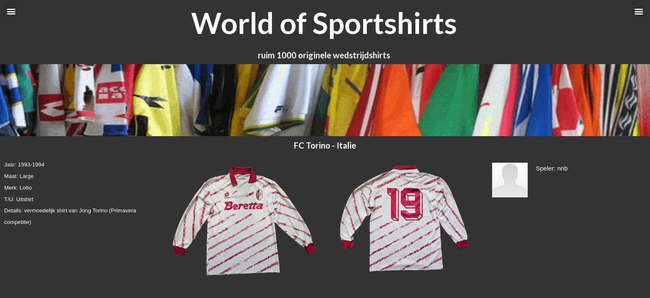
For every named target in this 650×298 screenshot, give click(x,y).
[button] (11, 11)
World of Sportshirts (324, 22)
